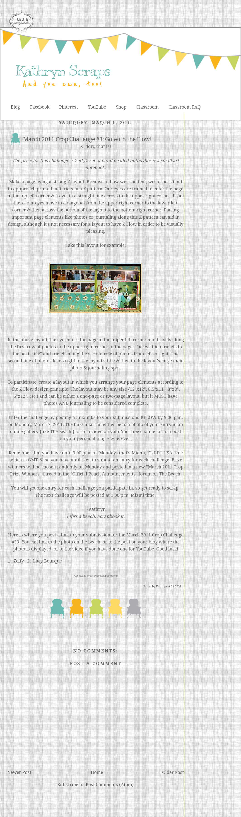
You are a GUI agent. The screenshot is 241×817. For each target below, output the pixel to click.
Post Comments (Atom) (110, 784)
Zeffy (18, 561)
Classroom (147, 107)
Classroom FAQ (185, 107)
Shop (121, 107)
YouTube (97, 107)
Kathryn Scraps (63, 71)
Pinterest (68, 107)
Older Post (173, 772)
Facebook (39, 107)
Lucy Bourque (47, 561)
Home (97, 772)
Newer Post (19, 772)
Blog (15, 107)
